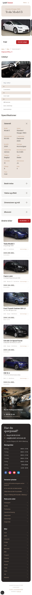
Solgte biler (16, 522)
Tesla (16, 568)
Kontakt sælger (22, 42)
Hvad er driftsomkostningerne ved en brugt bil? (16, 484)
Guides (16, 506)
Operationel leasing (16, 512)
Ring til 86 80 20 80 (13, 435)
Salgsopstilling (6, 52)
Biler (8, 49)
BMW (16, 536)
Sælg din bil (16, 515)
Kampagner (16, 503)
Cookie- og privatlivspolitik (16, 589)
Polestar (16, 558)
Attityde (19, 591)
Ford (16, 545)
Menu (26, 3)
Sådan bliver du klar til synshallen (16, 491)
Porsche (16, 561)
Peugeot (16, 555)
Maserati (16, 577)
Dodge (16, 542)
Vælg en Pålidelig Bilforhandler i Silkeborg (16, 495)
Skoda (16, 565)
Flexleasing (16, 509)
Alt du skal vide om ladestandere (16, 488)
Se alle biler (24, 221)
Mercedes (16, 549)
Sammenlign (16, 519)
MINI (16, 552)
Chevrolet (16, 539)
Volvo (16, 571)
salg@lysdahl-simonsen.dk (16, 438)
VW (16, 574)
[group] (16, 27)
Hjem (2, 49)
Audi (16, 533)
